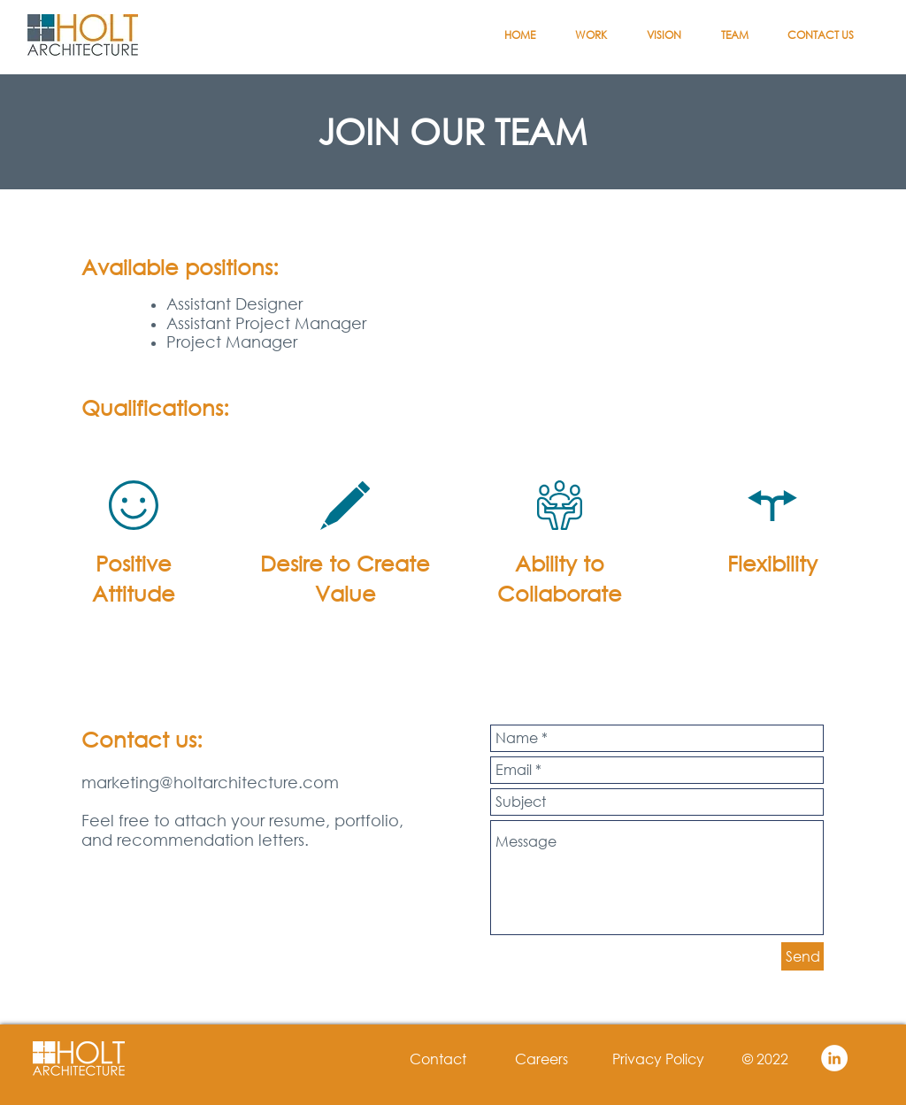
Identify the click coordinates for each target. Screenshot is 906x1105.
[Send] (802, 956)
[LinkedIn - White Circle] (834, 1058)
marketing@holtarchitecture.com (210, 782)
